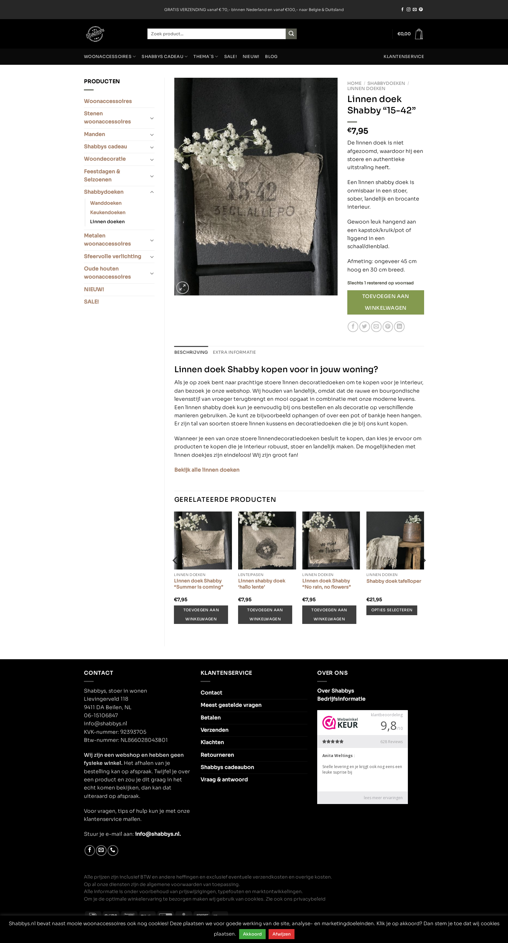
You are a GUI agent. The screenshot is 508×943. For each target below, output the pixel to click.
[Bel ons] (113, 850)
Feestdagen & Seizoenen (102, 175)
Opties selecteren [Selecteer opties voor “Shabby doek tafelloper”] (392, 610)
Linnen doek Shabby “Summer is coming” (198, 584)
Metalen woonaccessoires (107, 240)
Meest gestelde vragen (231, 705)
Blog (271, 56)
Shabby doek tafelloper (393, 581)
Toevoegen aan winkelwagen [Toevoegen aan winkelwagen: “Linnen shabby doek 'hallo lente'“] (265, 614)
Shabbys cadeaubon (227, 767)
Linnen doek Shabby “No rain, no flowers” (326, 584)
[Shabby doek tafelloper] (395, 540)
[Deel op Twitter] (364, 326)
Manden (94, 134)
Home (354, 83)
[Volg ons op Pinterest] (421, 9)
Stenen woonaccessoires (107, 117)
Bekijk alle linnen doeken (206, 470)
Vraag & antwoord (224, 779)
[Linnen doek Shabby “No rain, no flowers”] (331, 540)
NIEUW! (251, 56)
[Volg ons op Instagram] (408, 9)
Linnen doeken (107, 221)
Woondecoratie (105, 159)
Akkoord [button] (252, 934)
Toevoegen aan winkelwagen (385, 302)
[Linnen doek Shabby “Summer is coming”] (203, 540)
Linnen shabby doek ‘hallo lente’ (261, 584)
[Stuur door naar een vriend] (376, 326)
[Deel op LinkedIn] (399, 326)
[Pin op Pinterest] (388, 326)
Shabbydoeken (103, 192)
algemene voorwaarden (174, 884)
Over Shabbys (335, 691)
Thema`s (205, 56)
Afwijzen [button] (281, 934)
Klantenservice (404, 56)
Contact (211, 693)
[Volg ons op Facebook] (402, 9)
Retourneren (217, 755)
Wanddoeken (105, 203)
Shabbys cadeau (165, 56)
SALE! (230, 56)
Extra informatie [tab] (234, 352)
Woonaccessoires (110, 56)
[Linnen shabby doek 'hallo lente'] (267, 540)
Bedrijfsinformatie (341, 699)
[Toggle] (151, 118)
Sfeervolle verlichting (112, 256)
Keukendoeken (107, 212)
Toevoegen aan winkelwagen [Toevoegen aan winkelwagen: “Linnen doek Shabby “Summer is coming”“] (201, 614)
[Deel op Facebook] (353, 326)
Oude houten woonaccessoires (107, 273)
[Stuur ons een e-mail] (415, 9)
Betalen (211, 718)
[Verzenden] (291, 34)
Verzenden (214, 730)
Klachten (212, 742)
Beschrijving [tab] (191, 352)
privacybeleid (310, 899)
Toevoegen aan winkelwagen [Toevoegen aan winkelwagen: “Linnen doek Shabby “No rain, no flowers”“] (329, 614)
